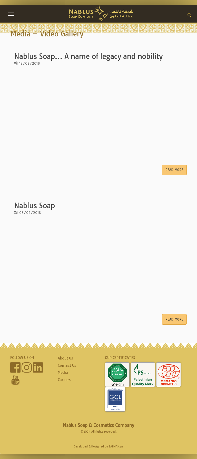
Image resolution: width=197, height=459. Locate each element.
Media (63, 372)
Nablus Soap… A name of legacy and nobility (88, 56)
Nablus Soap (34, 205)
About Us (65, 358)
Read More (174, 170)
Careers (64, 379)
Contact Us (67, 365)
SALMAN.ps (116, 446)
